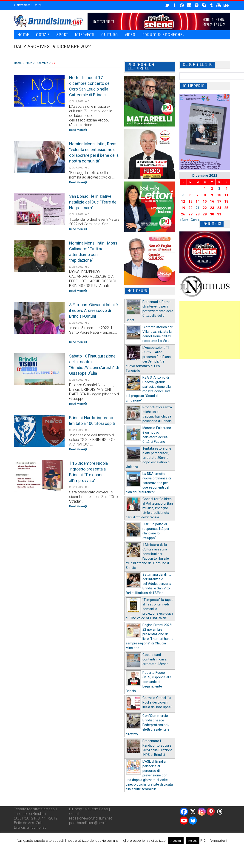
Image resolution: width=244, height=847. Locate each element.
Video (130, 35)
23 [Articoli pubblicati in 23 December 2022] (212, 208)
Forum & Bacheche (162, 35)
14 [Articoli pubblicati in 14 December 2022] (198, 201)
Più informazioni (213, 841)
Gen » (195, 220)
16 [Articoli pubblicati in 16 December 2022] (212, 201)
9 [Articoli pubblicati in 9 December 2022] (212, 195)
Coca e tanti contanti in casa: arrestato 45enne (155, 659)
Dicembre (42, 63)
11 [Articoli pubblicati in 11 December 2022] (226, 195)
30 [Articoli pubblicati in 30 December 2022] (212, 214)
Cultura (109, 35)
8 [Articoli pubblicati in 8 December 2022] (205, 195)
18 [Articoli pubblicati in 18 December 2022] (226, 201)
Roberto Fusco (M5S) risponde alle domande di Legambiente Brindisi (148, 682)
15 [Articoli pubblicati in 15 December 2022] (205, 201)
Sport (62, 35)
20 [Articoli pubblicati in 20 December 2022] (190, 208)
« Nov (183, 220)
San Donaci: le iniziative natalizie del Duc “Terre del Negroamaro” (93, 202)
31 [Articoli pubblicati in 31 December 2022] (219, 214)
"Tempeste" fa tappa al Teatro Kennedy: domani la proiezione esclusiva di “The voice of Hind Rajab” (149, 609)
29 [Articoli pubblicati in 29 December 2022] (205, 214)
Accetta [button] (175, 840)
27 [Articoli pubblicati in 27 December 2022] (190, 214)
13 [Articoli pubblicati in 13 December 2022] (190, 201)
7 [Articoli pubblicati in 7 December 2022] (197, 195)
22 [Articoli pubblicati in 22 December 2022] (205, 208)
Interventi (84, 35)
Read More (78, 130)
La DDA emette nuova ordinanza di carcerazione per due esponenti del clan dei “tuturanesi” (148, 483)
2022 (29, 63)
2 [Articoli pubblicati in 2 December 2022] (212, 189)
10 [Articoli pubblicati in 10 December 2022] (219, 195)
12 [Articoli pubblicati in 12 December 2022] (183, 201)
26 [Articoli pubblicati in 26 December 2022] (183, 214)
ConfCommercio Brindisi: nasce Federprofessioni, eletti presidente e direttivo (147, 725)
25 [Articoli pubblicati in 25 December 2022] (226, 208)
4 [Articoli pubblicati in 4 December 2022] (226, 189)
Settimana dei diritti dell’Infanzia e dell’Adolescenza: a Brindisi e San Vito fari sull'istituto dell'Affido (148, 583)
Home (23, 35)
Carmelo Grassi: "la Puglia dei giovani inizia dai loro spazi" (157, 702)
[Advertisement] (209, 330)
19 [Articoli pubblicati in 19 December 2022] (183, 208)
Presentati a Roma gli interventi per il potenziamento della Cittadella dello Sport (149, 311)
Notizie (42, 35)
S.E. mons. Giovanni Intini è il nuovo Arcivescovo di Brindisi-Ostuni (93, 310)
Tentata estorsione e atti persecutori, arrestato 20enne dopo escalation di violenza (148, 457)
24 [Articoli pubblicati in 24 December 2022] (219, 208)
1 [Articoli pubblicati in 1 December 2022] (205, 189)
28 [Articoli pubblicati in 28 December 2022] (198, 214)
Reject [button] (192, 840)
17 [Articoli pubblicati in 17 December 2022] (219, 201)
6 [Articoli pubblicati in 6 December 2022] (190, 195)
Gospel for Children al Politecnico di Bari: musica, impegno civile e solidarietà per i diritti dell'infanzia (149, 508)
